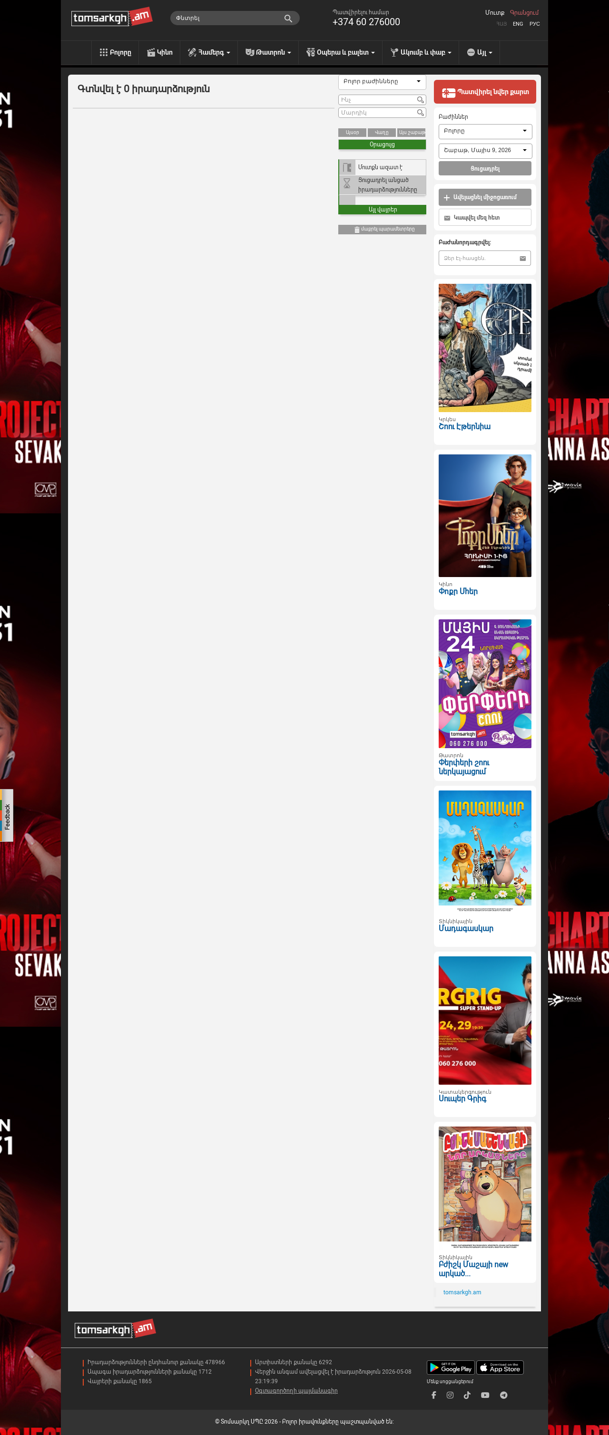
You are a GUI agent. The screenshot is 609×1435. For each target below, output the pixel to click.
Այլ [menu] (484, 52)
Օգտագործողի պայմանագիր (296, 1390)
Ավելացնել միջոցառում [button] (480, 197)
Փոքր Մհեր (458, 591)
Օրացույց (382, 144)
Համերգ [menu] (214, 52)
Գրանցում (524, 13)
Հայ (501, 24)
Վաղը (382, 132)
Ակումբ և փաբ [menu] (426, 52)
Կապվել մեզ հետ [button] (472, 218)
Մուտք (494, 13)
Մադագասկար (466, 928)
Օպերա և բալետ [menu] (346, 52)
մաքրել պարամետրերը (384, 229)
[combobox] (382, 82)
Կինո (165, 52)
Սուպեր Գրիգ (462, 1098)
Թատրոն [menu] (273, 52)
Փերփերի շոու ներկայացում (464, 767)
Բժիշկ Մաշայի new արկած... (473, 1269)
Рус (535, 24)
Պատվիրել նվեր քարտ (485, 93)
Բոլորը (120, 52)
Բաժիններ (453, 117)
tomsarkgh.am (462, 1292)
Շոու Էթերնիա (465, 426)
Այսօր (352, 132)
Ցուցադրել (485, 168)
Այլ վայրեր (383, 209)
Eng (518, 24)
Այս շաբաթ (412, 132)
